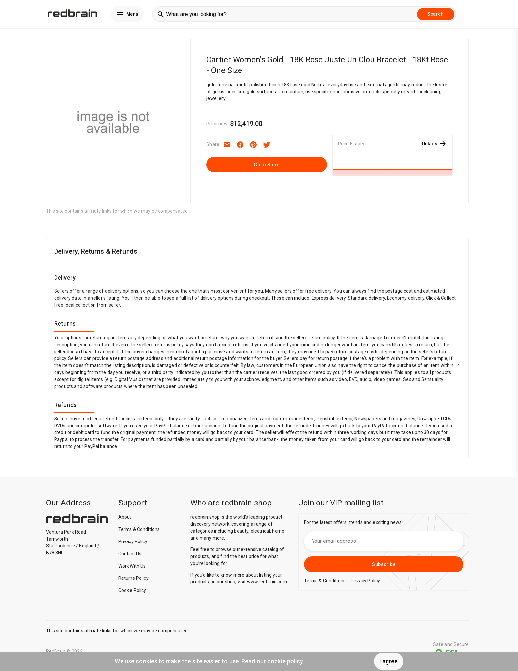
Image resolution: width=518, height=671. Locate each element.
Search (435, 15)
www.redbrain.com (267, 584)
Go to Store (266, 166)
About (124, 519)
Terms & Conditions (139, 531)
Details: (434, 146)
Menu (127, 15)
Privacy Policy (132, 543)
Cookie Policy (132, 592)
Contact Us (130, 556)
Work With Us (132, 568)
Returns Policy (133, 580)
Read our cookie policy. (272, 661)
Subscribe (383, 566)
